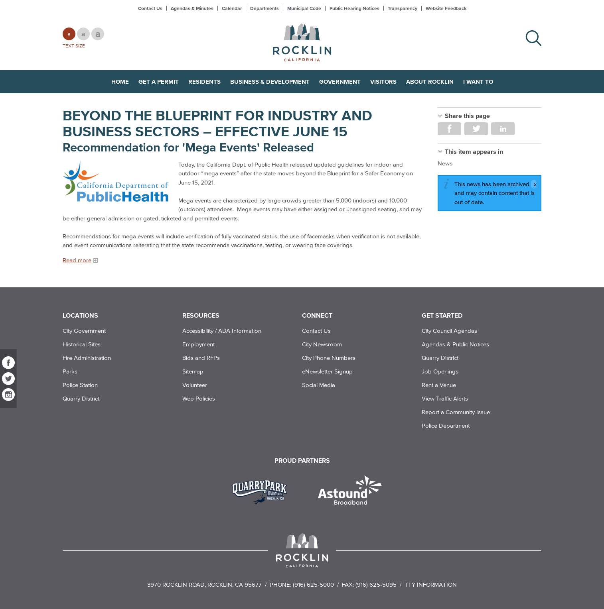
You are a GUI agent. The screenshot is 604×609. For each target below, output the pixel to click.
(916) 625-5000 (313, 584)
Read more (77, 260)
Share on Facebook (449, 128)
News (445, 163)
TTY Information (431, 584)
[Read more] (116, 181)
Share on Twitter (476, 128)
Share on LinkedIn (503, 128)
